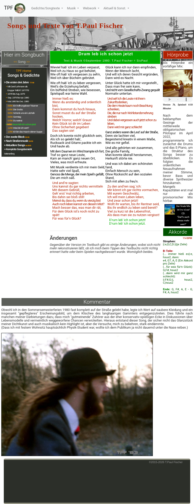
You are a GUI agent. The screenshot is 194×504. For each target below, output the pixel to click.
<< (15, 62)
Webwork (90, 8)
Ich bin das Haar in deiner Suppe (27, 131)
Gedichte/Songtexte (46, 8)
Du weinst (17, 120)
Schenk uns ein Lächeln (24, 113)
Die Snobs (17, 109)
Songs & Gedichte (24, 75)
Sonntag (17, 116)
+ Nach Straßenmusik (16, 140)
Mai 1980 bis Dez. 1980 (18, 101)
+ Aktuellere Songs (14, 145)
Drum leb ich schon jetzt (24, 124)
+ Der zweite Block (14, 136)
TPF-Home (23, 71)
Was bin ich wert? (21, 127)
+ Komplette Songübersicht (18, 149)
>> (28, 62)
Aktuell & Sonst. (115, 8)
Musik (72, 8)
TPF (14, 8)
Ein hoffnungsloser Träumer (25, 105)
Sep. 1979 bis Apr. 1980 (18, 97)
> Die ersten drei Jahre (16, 82)
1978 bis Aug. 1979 (16, 93)
